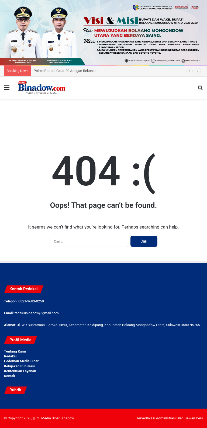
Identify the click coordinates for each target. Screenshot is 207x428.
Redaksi (10, 356)
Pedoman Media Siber (21, 361)
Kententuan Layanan (20, 371)
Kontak (9, 376)
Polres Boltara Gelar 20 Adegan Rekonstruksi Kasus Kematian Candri (87, 71)
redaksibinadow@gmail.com (37, 313)
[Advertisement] (103, 116)
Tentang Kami (15, 351)
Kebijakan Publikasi (19, 366)
